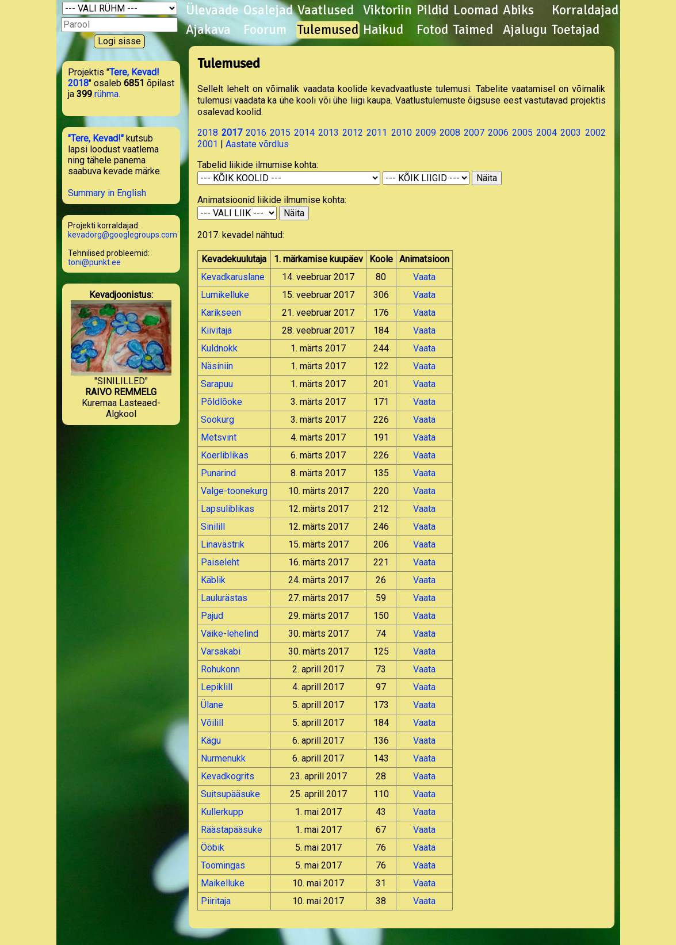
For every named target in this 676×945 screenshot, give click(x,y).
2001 (207, 144)
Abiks (518, 10)
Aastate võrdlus (257, 144)
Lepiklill (216, 687)
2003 (570, 132)
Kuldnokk (219, 348)
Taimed (473, 30)
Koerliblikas (225, 455)
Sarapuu (217, 383)
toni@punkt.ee (94, 262)
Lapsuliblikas (227, 508)
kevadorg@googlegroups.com (122, 234)
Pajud (212, 615)
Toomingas (223, 865)
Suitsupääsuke (230, 794)
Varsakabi (220, 651)
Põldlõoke (221, 401)
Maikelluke (223, 883)
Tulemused (327, 30)
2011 (376, 132)
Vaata (424, 276)
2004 (546, 132)
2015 (280, 132)
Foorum (265, 30)
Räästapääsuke (231, 829)
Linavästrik (223, 544)
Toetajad (575, 30)
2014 (304, 132)
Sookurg (217, 419)
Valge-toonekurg (234, 490)
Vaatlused (325, 10)
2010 (401, 132)
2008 (450, 132)
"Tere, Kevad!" (96, 138)
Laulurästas (224, 597)
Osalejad (268, 10)
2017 (231, 132)
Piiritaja (216, 901)
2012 (352, 132)
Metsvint (218, 437)
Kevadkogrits (227, 776)
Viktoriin (387, 10)
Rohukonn (220, 669)
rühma (106, 94)
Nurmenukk (223, 758)
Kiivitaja (216, 330)
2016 (256, 132)
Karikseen (221, 312)
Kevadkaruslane (233, 276)
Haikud (383, 30)
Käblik (213, 580)
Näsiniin (217, 366)
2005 (522, 132)
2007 (474, 132)
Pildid (433, 10)
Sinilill (213, 526)
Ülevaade (212, 10)
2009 (425, 132)
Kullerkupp (222, 811)
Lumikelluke (225, 294)
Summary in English (107, 193)
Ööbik (212, 847)
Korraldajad (585, 10)
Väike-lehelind (229, 633)
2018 (207, 132)
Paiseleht (220, 562)
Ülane (212, 704)
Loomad (475, 10)
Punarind (218, 473)
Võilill (212, 722)
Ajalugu (525, 30)
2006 (498, 132)
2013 (328, 132)
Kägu (211, 740)
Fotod (432, 30)
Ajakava (208, 30)
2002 (595, 132)
